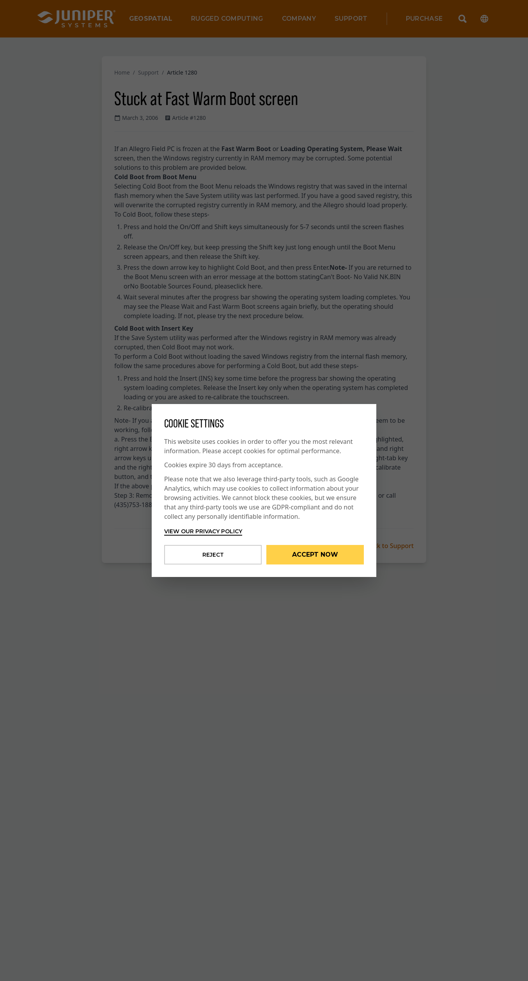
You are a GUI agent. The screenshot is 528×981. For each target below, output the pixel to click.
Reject (213, 554)
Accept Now (315, 554)
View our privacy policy (203, 531)
